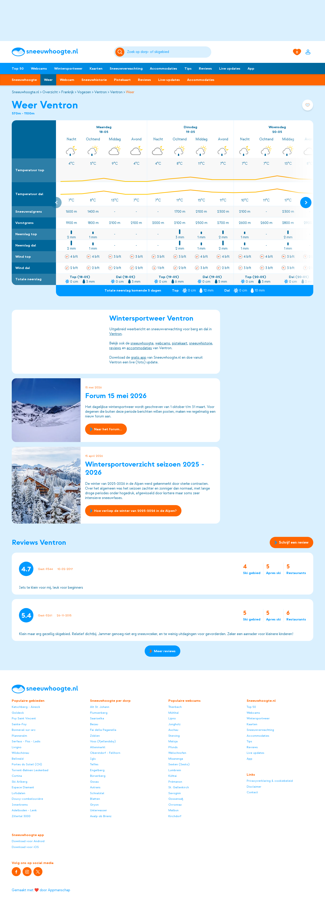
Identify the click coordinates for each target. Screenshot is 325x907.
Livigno (16, 747)
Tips (188, 68)
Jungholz (174, 724)
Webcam (67, 79)
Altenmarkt (97, 747)
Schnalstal (97, 793)
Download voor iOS (25, 847)
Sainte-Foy (19, 724)
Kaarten (96, 68)
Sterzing (174, 736)
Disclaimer (254, 786)
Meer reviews (162, 651)
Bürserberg (97, 776)
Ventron (100, 92)
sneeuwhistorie (200, 343)
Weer (48, 79)
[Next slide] (305, 202)
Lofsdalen (18, 793)
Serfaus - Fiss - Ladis (26, 741)
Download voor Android (28, 841)
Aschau (173, 730)
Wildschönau (20, 753)
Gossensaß (175, 799)
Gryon (94, 805)
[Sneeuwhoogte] (60, 52)
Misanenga (175, 759)
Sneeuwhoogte (24, 79)
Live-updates (169, 79)
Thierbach (175, 707)
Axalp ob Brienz (100, 816)
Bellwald (17, 759)
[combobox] (168, 52)
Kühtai (172, 776)
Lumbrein (174, 770)
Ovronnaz (175, 805)
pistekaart (179, 343)
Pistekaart (122, 79)
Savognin (174, 793)
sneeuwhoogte (141, 343)
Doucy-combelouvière (27, 799)
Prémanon (175, 782)
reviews (115, 348)
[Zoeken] (168, 52)
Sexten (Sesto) (179, 764)
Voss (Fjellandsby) (103, 741)
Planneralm (19, 736)
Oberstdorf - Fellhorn (105, 753)
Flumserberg (98, 713)
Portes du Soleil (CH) (27, 764)
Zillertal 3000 (21, 816)
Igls (93, 759)
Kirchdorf (174, 816)
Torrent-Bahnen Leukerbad (30, 770)
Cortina (17, 776)
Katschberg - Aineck (26, 707)
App (251, 68)
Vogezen (84, 92)
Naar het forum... (106, 429)
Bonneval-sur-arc (24, 730)
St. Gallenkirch (178, 787)
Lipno (172, 718)
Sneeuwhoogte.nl (25, 92)
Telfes (94, 764)
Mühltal (173, 713)
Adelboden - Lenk (24, 810)
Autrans (95, 787)
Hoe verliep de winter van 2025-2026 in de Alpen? (133, 510)
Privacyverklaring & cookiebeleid (270, 781)
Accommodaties (163, 68)
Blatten (95, 799)
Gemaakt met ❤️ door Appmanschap (41, 890)
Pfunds (173, 747)
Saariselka (97, 718)
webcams (162, 343)
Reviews (205, 68)
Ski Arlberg (19, 782)
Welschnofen (177, 753)
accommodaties (139, 348)
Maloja (173, 741)
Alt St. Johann (99, 707)
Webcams (39, 68)
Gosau (94, 782)
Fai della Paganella (103, 730)
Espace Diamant (23, 787)
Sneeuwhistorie (94, 79)
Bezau (94, 724)
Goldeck (18, 713)
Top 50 (18, 68)
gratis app (138, 357)
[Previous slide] (56, 202)
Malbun (173, 810)
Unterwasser (98, 810)
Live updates (229, 68)
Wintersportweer (68, 68)
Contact (252, 792)
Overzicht (50, 92)
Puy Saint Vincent (24, 718)
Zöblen (95, 736)
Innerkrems (20, 805)
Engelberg (97, 770)
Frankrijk (67, 92)
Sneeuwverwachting (126, 68)
